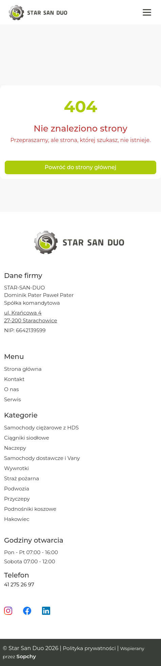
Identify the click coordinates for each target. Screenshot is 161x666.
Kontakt (14, 379)
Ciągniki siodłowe (26, 438)
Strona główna (23, 369)
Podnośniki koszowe (30, 509)
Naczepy (15, 448)
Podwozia (16, 488)
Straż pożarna (21, 478)
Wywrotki (16, 468)
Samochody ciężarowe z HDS (41, 427)
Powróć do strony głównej (80, 167)
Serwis (12, 399)
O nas (11, 389)
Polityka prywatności (90, 648)
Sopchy (26, 656)
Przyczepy (17, 499)
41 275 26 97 (19, 584)
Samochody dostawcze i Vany (42, 458)
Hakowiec (16, 519)
